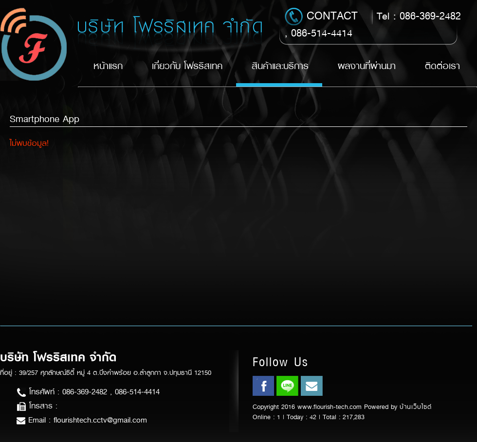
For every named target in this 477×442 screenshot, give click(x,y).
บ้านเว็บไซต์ (416, 407)
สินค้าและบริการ (280, 65)
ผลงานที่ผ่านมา (367, 65)
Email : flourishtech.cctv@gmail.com (82, 420)
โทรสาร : (37, 406)
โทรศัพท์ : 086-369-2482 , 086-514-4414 (88, 392)
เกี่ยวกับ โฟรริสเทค (187, 65)
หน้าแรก (108, 65)
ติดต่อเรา (442, 65)
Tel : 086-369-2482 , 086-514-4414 (373, 24)
